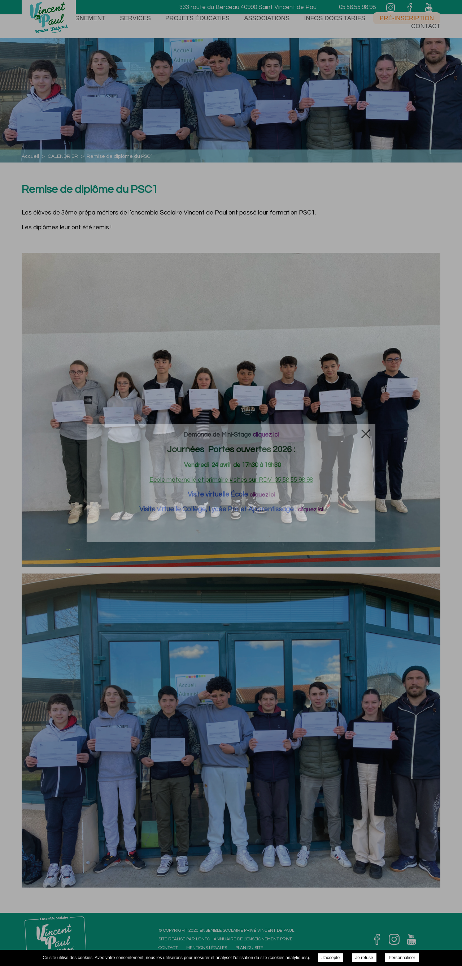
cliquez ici (262, 495)
